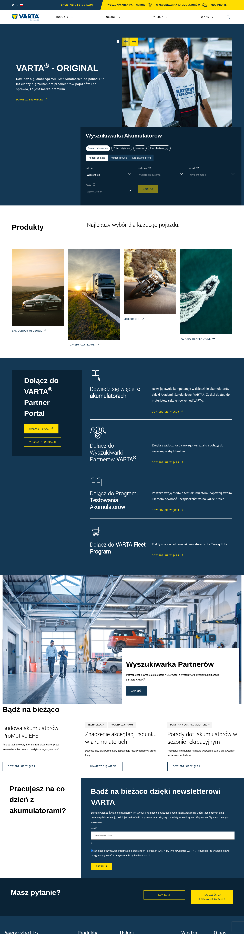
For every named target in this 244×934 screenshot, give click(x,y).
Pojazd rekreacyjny (159, 148)
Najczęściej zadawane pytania (212, 897)
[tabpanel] (161, 180)
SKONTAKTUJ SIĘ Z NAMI (77, 5)
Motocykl (140, 148)
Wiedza (158, 17)
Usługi (111, 17)
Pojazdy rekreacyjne (195, 339)
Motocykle (131, 319)
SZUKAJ (148, 189)
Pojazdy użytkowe (81, 345)
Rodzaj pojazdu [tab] (97, 158)
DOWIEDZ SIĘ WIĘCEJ (29, 99)
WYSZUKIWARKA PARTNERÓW (129, 5)
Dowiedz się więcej (21, 766)
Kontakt (164, 895)
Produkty (61, 17)
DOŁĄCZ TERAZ (39, 429)
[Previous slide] (126, 42)
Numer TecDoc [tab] (119, 158)
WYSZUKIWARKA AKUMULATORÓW (181, 5)
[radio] (163, 853)
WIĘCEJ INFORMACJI (42, 442)
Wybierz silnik (94, 191)
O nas (205, 17)
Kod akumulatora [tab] (141, 158)
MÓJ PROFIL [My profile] (222, 5)
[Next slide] (134, 42)
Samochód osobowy (98, 148)
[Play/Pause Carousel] (118, 42)
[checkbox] (163, 853)
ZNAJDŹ (136, 691)
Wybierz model (198, 175)
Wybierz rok (93, 175)
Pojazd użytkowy (122, 148)
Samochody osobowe (27, 331)
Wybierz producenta (150, 175)
